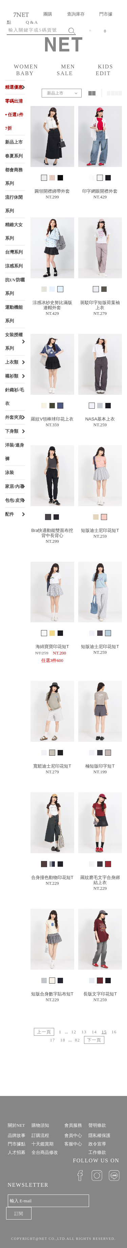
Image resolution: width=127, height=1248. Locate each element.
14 (94, 1031)
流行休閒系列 (14, 204)
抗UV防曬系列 (15, 286)
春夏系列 (14, 155)
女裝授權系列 (14, 341)
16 (114, 1031)
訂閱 (18, 1213)
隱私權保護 (99, 1135)
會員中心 (73, 1135)
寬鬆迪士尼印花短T (52, 766)
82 (77, 1039)
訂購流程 (40, 1135)
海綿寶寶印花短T (52, 646)
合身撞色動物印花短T (52, 877)
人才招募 (16, 1152)
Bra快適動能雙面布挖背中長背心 (52, 533)
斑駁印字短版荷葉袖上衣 (100, 305)
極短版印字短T (99, 766)
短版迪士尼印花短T (100, 530)
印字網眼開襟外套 (100, 191)
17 (52, 1039)
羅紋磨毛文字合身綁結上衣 (100, 880)
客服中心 (73, 1143)
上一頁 (44, 1031)
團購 (47, 14)
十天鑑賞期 (42, 1143)
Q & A (32, 22)
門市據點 (16, 1143)
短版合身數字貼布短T (52, 993)
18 (62, 1039)
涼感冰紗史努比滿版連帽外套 (52, 305)
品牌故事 (16, 1135)
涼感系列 (14, 265)
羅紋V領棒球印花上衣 (52, 419)
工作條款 (97, 1152)
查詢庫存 (76, 14)
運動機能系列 (14, 314)
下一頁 (94, 1039)
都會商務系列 (14, 176)
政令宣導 (97, 1143)
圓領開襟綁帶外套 (52, 191)
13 (84, 1031)
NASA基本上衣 (100, 419)
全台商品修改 (44, 1152)
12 (73, 1031)
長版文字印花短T (100, 993)
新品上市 (14, 142)
